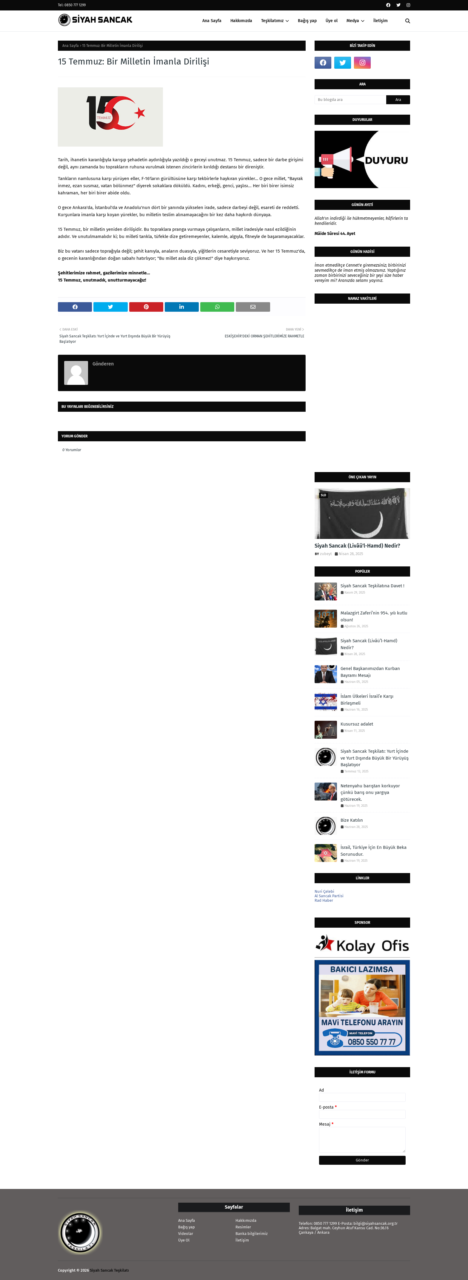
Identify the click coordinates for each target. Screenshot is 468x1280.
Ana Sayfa (70, 46)
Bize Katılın (352, 820)
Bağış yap (186, 1227)
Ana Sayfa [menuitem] (211, 20)
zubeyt (326, 553)
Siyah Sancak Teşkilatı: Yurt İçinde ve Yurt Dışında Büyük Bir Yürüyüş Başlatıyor (375, 758)
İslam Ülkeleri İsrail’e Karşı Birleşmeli (367, 700)
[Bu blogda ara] (350, 99)
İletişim (242, 1240)
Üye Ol (184, 1240)
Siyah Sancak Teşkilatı (109, 1270)
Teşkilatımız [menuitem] (272, 20)
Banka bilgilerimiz (251, 1233)
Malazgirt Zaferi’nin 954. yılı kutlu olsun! (374, 616)
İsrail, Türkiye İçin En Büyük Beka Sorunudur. (374, 851)
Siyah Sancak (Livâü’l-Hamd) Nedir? (357, 546)
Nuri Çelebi (324, 891)
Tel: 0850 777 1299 (72, 5)
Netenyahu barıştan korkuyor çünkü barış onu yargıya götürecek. (370, 792)
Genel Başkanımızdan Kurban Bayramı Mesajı (370, 672)
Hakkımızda (245, 1220)
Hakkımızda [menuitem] (241, 20)
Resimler (243, 1227)
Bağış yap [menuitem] (307, 20)
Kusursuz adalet (357, 724)
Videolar (185, 1233)
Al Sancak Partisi (329, 896)
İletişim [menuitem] (380, 20)
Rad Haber (324, 900)
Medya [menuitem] (353, 20)
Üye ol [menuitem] (332, 20)
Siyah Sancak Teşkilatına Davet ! (372, 585)
